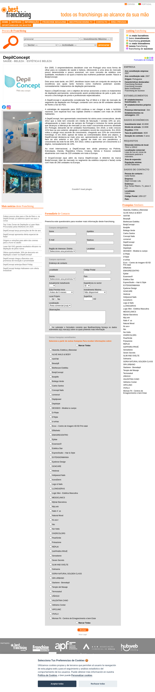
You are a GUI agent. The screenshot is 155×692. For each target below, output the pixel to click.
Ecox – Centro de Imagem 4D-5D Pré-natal (70, 426)
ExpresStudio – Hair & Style (63, 453)
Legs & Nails (57, 484)
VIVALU (55, 614)
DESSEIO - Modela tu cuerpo (64, 408)
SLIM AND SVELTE (60, 565)
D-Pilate (55, 413)
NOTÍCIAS (16, 22)
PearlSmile (56, 538)
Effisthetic (56, 430)
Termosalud (57, 591)
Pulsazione (56, 542)
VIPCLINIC (56, 609)
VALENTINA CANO (60, 600)
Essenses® (57, 444)
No (59, 299)
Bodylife (55, 377)
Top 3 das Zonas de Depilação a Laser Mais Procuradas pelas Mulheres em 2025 (21, 226)
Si (53, 299)
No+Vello (56, 529)
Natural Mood (57, 515)
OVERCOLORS (58, 533)
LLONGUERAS (58, 489)
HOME (5, 22)
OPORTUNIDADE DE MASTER (16, 25)
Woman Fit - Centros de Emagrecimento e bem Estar (74, 618)
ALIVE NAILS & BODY (61, 354)
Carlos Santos (58, 386)
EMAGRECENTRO (60, 435)
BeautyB (55, 363)
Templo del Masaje (60, 587)
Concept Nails (58, 390)
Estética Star (57, 448)
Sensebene (57, 556)
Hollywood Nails (58, 475)
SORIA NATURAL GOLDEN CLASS (67, 574)
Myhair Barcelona (59, 502)
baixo (137, 38)
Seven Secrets (58, 560)
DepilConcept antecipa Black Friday (18, 264)
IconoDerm (56, 480)
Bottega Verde (58, 381)
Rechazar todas (98, 684)
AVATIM (55, 359)
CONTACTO (101, 22)
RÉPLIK (55, 547)
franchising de (139, 49)
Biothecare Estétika (60, 368)
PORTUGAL (144, 4)
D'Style (55, 417)
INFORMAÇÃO (32, 22)
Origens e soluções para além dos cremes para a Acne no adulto (20, 241)
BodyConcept (57, 372)
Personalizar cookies (81, 675)
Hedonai (55, 471)
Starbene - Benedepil (61, 583)
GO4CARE (56, 466)
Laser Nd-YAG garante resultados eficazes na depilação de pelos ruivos (22, 247)
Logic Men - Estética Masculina (65, 493)
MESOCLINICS (58, 498)
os (137, 35)
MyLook (55, 507)
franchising (138, 41)
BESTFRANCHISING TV (81, 22)
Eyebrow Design (59, 462)
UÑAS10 (55, 596)
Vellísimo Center (59, 605)
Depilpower (56, 399)
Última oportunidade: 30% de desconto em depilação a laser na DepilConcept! (20, 253)
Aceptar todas (57, 684)
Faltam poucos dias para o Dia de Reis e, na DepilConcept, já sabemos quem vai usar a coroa (21, 218)
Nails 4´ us (56, 511)
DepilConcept (128, 242)
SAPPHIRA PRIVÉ (59, 551)
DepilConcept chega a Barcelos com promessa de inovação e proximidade (18, 259)
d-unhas (55, 422)
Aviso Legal (83, 634)
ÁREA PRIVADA (118, 22)
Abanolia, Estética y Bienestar (64, 350)
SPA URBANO (58, 578)
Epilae (54, 439)
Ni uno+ (55, 520)
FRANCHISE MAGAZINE (54, 22)
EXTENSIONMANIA (60, 457)
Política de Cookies (47, 675)
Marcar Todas (84, 345)
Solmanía (56, 569)
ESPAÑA (130, 4)
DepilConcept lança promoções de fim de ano (22, 231)
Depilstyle (56, 404)
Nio (53, 524)
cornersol (56, 395)
